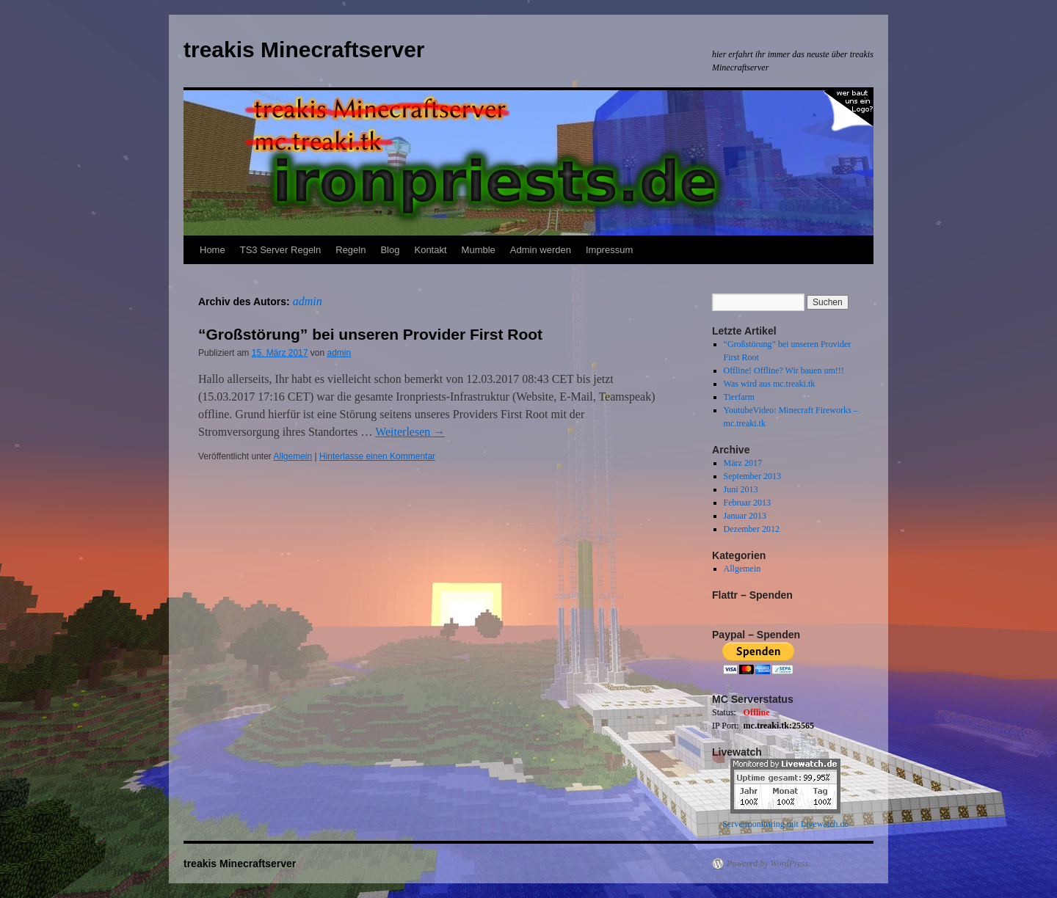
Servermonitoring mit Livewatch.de (785, 824)
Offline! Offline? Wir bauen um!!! (784, 370)
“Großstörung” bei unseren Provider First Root (370, 334)
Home (212, 249)
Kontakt (430, 249)
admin (307, 301)
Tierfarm (739, 397)
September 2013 (752, 476)
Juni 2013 (741, 489)
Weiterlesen (410, 432)
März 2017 (743, 463)
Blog (389, 249)
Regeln (350, 249)
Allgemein (293, 456)
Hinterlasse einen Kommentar (377, 456)
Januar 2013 (745, 516)
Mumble (478, 249)
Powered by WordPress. (768, 863)
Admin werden (540, 249)
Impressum (609, 249)
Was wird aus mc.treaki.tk (770, 384)
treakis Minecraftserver (304, 49)
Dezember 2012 (752, 529)
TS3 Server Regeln (281, 249)
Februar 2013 (747, 502)
